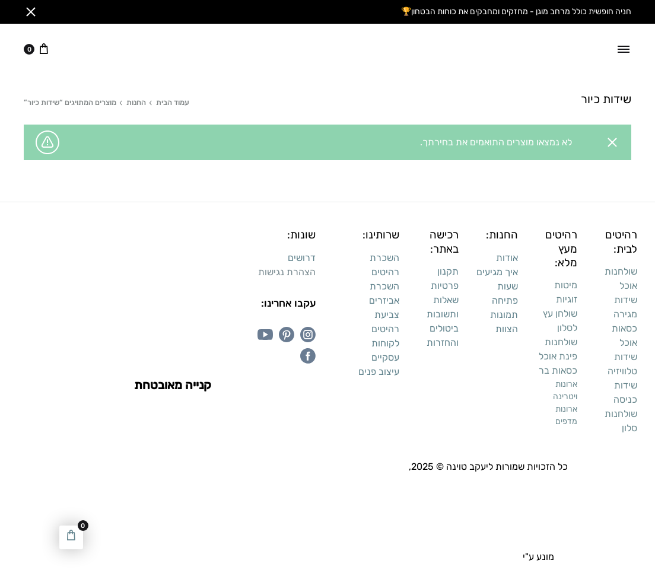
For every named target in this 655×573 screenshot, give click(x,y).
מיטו (569, 285)
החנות (136, 102)
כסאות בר (558, 370)
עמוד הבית (172, 102)
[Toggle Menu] (623, 49)
